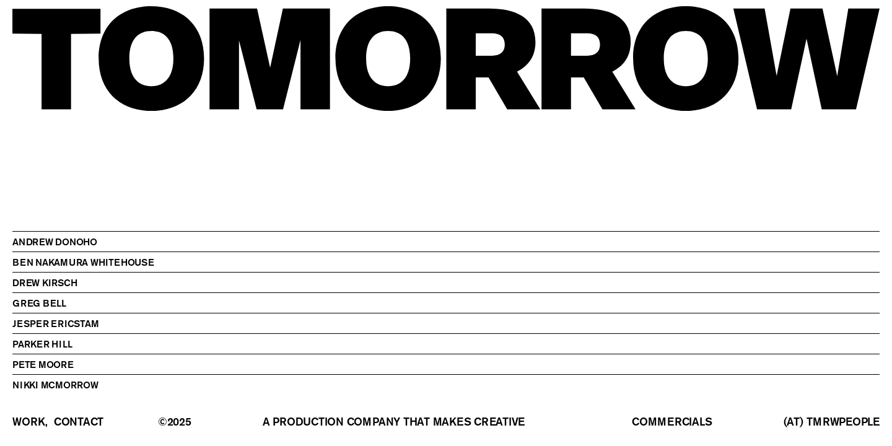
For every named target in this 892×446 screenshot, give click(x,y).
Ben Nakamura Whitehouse (83, 262)
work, (30, 421)
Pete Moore (43, 364)
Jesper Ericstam (55, 323)
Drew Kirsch (44, 282)
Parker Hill (42, 344)
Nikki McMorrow (55, 384)
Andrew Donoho (54, 241)
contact (78, 421)
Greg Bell (39, 303)
